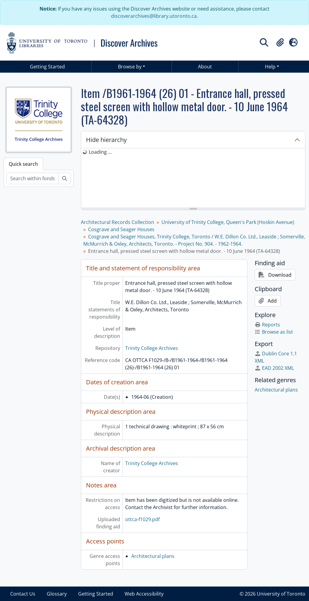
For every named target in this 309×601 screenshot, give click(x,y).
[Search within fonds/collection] (32, 178)
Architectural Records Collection (117, 222)
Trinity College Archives (151, 348)
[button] (280, 42)
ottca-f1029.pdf (142, 519)
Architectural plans (152, 556)
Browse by (130, 66)
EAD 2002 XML (274, 368)
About (205, 66)
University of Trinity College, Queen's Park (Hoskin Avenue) (227, 222)
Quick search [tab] (23, 164)
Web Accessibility (144, 593)
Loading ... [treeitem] (100, 152)
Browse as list (274, 332)
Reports (267, 324)
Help (270, 66)
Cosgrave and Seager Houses (121, 229)
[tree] (193, 178)
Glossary (57, 593)
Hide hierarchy (106, 140)
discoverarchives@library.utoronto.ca (154, 16)
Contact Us (22, 593)
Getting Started (47, 66)
